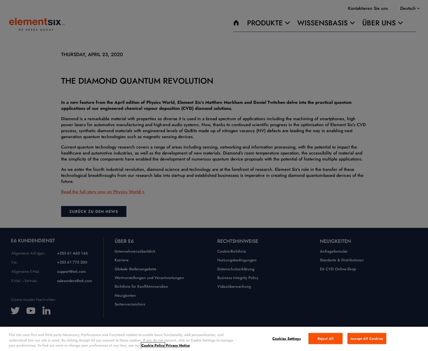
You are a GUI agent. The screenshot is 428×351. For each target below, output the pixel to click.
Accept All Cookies (366, 338)
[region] (214, 339)
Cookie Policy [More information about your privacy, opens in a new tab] (153, 345)
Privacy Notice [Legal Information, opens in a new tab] (178, 345)
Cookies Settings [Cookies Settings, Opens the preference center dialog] (286, 338)
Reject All (325, 338)
